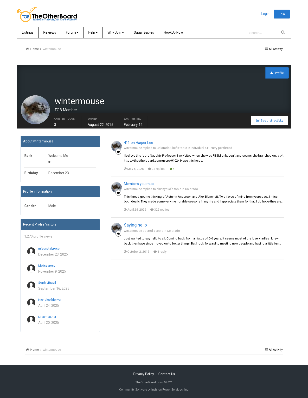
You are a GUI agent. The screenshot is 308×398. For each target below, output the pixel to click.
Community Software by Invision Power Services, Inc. (154, 389)
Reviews (49, 32)
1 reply (160, 251)
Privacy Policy (143, 374)
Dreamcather (47, 316)
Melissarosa (46, 265)
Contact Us (166, 374)
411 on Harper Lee (138, 143)
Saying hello (135, 224)
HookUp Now (173, 32)
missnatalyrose (48, 248)
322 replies (159, 209)
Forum (72, 32)
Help (93, 32)
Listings (27, 32)
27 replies (156, 169)
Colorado (191, 189)
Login (265, 14)
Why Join (116, 32)
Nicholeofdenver (49, 299)
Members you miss (139, 184)
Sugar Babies (144, 32)
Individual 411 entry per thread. (212, 148)
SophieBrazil (47, 282)
